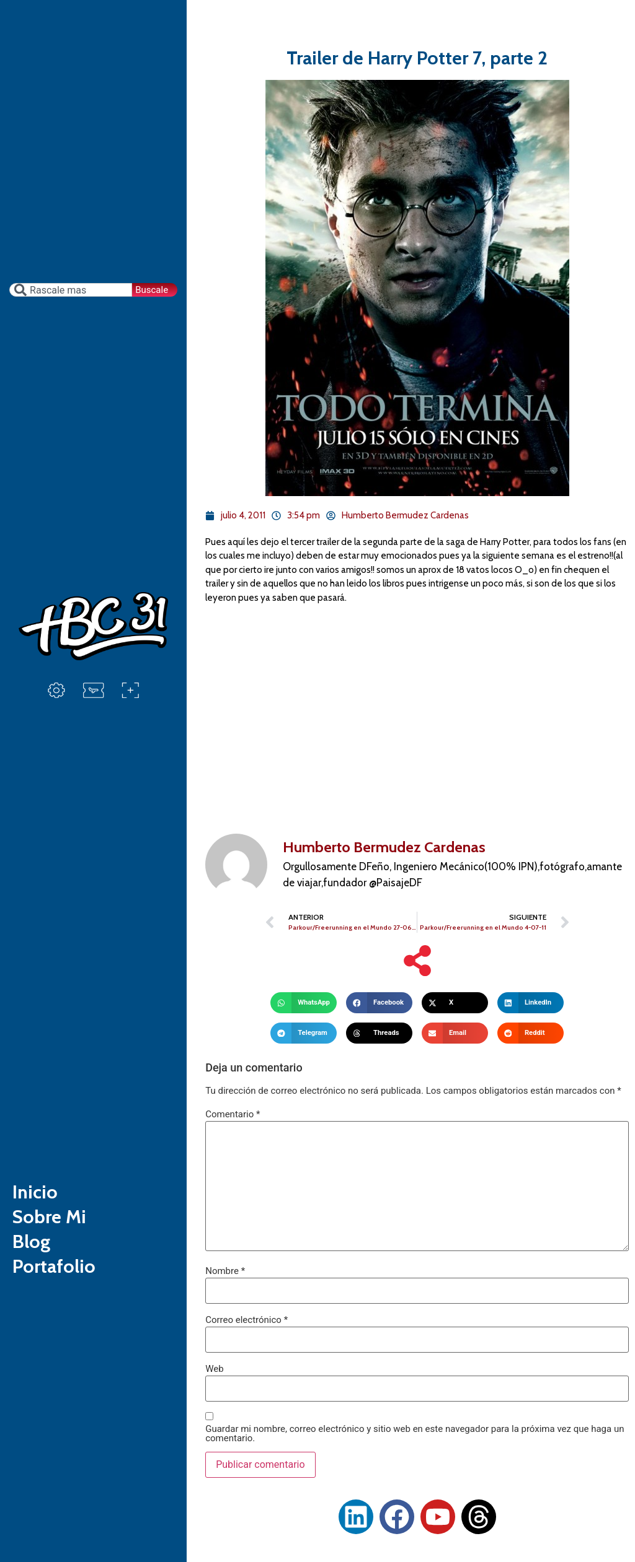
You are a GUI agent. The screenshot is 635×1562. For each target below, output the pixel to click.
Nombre (225, 1271)
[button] (303, 1002)
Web (214, 1369)
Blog (31, 1241)
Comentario (232, 1114)
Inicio (35, 1191)
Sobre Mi (49, 1216)
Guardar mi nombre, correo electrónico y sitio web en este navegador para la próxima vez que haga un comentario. (414, 1434)
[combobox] (70, 290)
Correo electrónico (246, 1320)
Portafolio (53, 1266)
